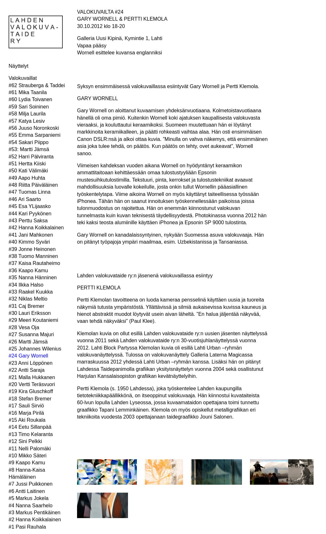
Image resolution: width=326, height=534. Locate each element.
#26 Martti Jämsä (28, 341)
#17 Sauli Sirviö (26, 405)
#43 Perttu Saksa (28, 220)
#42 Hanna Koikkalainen (36, 227)
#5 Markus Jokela (28, 498)
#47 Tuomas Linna (30, 192)
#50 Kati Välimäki (28, 170)
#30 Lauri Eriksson (30, 313)
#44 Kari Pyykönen (30, 213)
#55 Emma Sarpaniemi (34, 135)
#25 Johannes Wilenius (35, 348)
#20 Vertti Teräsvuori (32, 384)
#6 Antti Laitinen (27, 491)
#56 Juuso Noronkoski (34, 128)
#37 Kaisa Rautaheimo (34, 263)
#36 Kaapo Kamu (28, 270)
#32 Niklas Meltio (28, 299)
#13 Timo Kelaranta (31, 434)
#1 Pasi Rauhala (27, 527)
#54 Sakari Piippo (28, 142)
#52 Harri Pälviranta (31, 156)
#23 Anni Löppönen (31, 363)
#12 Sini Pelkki (25, 441)
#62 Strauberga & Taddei (37, 85)
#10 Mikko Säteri (27, 455)
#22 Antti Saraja (27, 370)
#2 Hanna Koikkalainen (35, 519)
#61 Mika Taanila (28, 92)
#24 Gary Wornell (28, 355)
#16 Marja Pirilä (26, 413)
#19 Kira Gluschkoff (31, 391)
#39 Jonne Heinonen (32, 249)
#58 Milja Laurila (27, 113)
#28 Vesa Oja (24, 327)
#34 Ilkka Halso (26, 285)
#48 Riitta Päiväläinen (33, 185)
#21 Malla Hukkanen (32, 377)
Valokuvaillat (23, 78)
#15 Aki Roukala (27, 420)
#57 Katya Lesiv (27, 121)
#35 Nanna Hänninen (33, 277)
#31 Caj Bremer (26, 306)
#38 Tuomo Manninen (33, 256)
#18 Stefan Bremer (30, 398)
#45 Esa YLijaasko (30, 206)
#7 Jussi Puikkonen (31, 484)
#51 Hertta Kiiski (27, 163)
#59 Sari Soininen (29, 106)
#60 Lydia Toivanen (30, 99)
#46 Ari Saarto (25, 199)
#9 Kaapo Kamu (27, 462)
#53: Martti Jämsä (29, 149)
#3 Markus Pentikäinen (34, 512)
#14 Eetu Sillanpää (30, 427)
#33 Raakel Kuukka (31, 292)
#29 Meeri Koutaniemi (33, 320)
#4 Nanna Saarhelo (31, 505)
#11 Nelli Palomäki (30, 448)
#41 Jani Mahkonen (31, 235)
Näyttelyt (18, 66)
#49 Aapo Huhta (27, 178)
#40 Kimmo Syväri (29, 242)
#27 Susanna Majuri (31, 334)
